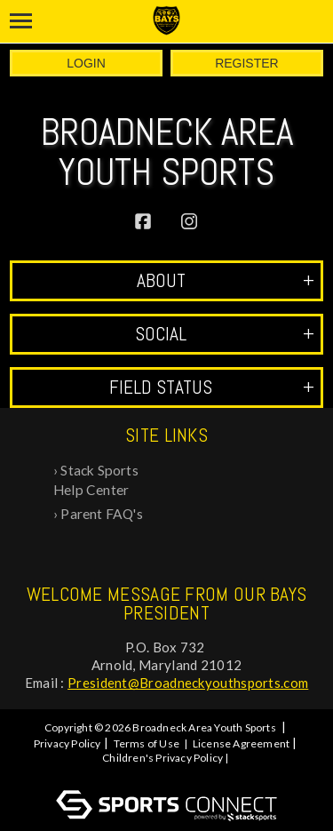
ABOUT (225, 280)
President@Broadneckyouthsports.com (187, 683)
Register (247, 63)
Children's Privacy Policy (162, 757)
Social (224, 334)
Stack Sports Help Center (96, 480)
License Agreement (241, 743)
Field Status (211, 387)
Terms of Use (146, 743)
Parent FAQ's (101, 514)
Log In (169, 773)
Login (86, 63)
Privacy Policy (67, 743)
